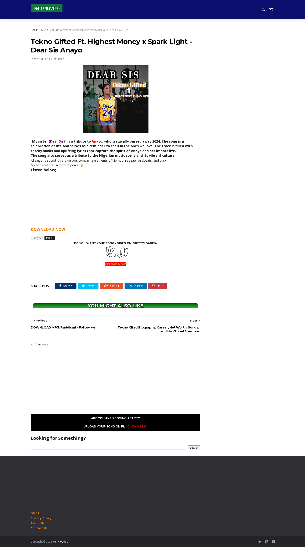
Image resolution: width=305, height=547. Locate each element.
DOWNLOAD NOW (48, 229)
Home (34, 30)
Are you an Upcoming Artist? (115, 418)
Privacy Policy (41, 518)
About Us (38, 523)
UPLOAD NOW (115, 264)
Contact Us (39, 528)
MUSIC (45, 30)
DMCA (35, 513)
